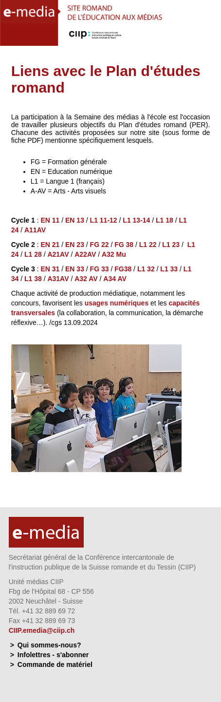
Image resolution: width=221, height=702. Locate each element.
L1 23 (171, 244)
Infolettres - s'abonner (53, 655)
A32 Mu (114, 254)
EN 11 (49, 220)
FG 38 (123, 244)
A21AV (58, 254)
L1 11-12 (103, 220)
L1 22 (148, 244)
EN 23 (74, 244)
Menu (208, 36)
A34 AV (114, 279)
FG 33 (99, 269)
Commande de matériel (55, 664)
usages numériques (117, 303)
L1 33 (169, 269)
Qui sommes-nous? (49, 645)
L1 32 (146, 269)
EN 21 (49, 244)
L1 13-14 (136, 220)
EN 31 (49, 269)
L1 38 (33, 279)
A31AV (58, 279)
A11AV (35, 230)
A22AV (85, 254)
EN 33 (74, 269)
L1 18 (164, 220)
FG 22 (99, 244)
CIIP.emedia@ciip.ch (42, 630)
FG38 (122, 269)
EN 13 (74, 220)
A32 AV (86, 279)
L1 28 (33, 254)
